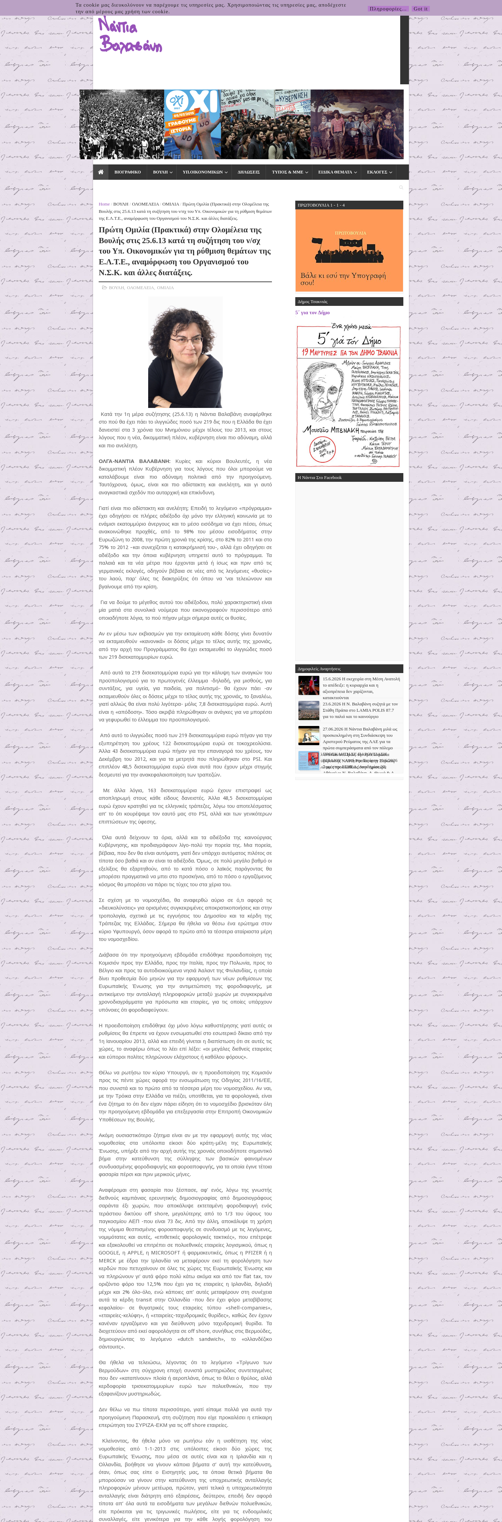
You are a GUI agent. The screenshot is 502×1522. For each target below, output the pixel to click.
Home (57, 115)
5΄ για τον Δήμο (359, 224)
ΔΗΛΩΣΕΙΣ (201, 98)
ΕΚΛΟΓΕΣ (329, 98)
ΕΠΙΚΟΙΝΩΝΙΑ (369, 98)
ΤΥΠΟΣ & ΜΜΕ (240, 98)
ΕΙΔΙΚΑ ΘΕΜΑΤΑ (287, 98)
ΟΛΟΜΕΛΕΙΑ (98, 115)
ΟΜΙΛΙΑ (123, 115)
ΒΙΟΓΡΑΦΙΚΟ (80, 98)
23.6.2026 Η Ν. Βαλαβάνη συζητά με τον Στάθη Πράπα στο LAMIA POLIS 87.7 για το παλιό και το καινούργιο (407, 622)
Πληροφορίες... (388, 8)
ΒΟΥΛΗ (112, 98)
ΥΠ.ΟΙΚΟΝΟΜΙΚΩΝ (155, 98)
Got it (421, 8)
